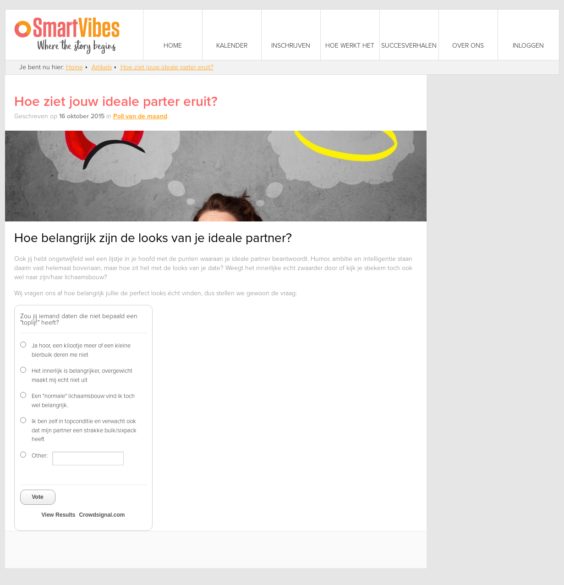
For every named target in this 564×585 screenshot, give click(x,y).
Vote (38, 497)
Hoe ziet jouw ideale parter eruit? (167, 67)
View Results (59, 515)
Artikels (102, 67)
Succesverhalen (409, 46)
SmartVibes (74, 35)
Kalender (231, 46)
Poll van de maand (140, 116)
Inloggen (528, 46)
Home (173, 46)
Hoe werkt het (349, 46)
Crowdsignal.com (102, 515)
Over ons (468, 46)
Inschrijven (290, 46)
